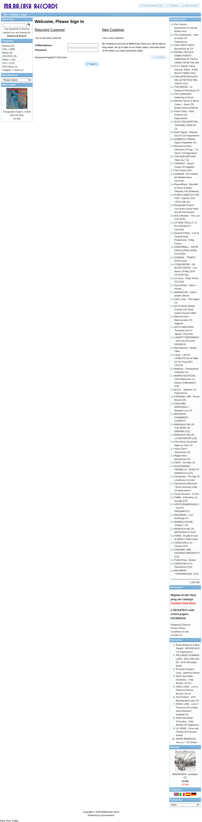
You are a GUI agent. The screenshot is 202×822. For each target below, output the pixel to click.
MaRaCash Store (110, 812)
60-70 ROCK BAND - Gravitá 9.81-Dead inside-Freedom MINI (185, 309)
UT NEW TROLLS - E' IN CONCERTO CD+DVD (185, 226)
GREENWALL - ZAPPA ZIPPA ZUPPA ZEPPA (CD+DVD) (186, 250)
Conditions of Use (180, 631)
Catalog (14, 14)
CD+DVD (7, 56)
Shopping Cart (178, 19)
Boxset (5, 45)
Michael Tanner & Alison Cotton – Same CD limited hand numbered (186, 104)
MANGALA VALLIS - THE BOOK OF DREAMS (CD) (184, 428)
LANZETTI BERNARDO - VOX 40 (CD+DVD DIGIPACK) (186, 341)
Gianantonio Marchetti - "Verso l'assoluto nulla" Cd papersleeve (186, 487)
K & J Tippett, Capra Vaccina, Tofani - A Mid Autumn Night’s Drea (186, 69)
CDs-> (5, 49)
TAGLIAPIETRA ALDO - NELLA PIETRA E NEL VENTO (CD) (186, 80)
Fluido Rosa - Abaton (185, 560)
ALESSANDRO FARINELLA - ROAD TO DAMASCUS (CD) (186, 469)
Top (5, 14)
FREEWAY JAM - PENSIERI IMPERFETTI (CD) (187, 553)
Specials (174, 747)
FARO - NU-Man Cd (184, 462)
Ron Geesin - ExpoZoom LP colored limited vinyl (185, 27)
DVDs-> (6, 59)
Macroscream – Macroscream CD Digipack (183, 320)
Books (5, 52)
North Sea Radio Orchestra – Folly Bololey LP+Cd (185, 679)
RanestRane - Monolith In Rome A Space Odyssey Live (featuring (186, 187)
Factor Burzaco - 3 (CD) (186, 494)
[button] (151, 5)
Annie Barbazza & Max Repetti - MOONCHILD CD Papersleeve (187, 648)
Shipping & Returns (181, 624)
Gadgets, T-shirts (11, 70)
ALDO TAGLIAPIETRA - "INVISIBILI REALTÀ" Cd (186, 125)
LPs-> (5, 63)
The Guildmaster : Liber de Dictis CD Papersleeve (186, 38)
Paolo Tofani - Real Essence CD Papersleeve (184, 115)
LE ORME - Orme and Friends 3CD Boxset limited (187, 732)
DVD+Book (8, 66)
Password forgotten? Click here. (51, 57)
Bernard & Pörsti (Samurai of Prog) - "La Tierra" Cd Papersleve (186, 149)
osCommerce (107, 815)
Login (24, 14)
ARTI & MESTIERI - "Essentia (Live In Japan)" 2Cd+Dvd (184, 330)
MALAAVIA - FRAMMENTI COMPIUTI (181, 417)
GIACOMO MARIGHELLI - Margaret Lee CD (183, 407)
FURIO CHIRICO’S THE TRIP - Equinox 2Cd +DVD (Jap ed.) (186, 198)
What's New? (9, 84)
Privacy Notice (178, 628)
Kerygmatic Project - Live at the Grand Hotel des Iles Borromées (186, 208)
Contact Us (176, 635)
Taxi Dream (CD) (183, 170)
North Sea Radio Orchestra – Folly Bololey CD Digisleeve (187, 721)
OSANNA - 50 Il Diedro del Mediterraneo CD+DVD (186, 177)
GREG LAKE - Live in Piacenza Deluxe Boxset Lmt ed (187, 690)
